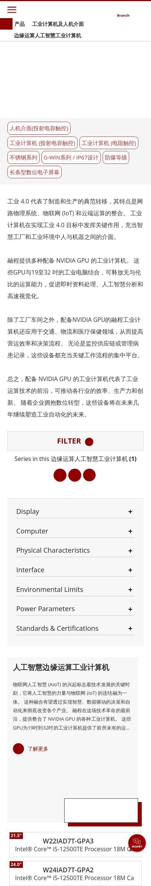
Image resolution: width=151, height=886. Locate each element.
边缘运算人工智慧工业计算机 (47, 35)
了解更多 (38, 537)
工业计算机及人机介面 (58, 23)
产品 (19, 23)
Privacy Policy (52, 868)
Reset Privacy (89, 868)
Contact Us (18, 868)
